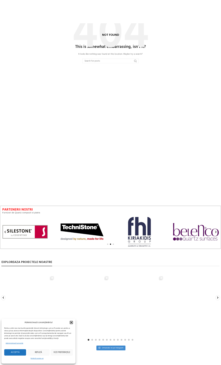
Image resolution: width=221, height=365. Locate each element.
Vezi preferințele (61, 352)
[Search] (110, 61)
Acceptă (15, 352)
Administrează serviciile (14, 343)
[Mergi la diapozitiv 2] (110, 244)
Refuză (38, 352)
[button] (71, 322)
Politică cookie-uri (37, 358)
